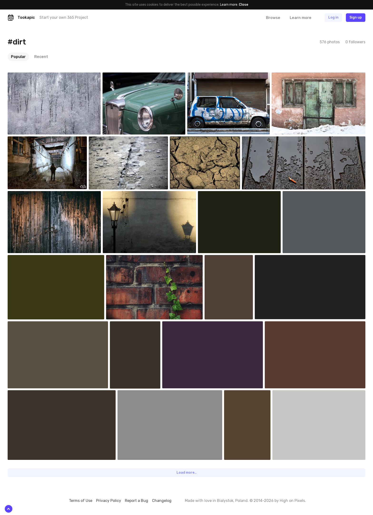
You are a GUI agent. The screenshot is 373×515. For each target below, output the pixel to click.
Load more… (187, 473)
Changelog (162, 500)
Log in (333, 17)
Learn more (228, 5)
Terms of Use (80, 500)
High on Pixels (292, 500)
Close (243, 5)
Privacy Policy (108, 500)
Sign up (355, 17)
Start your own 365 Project (63, 17)
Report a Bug (136, 500)
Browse (273, 17)
